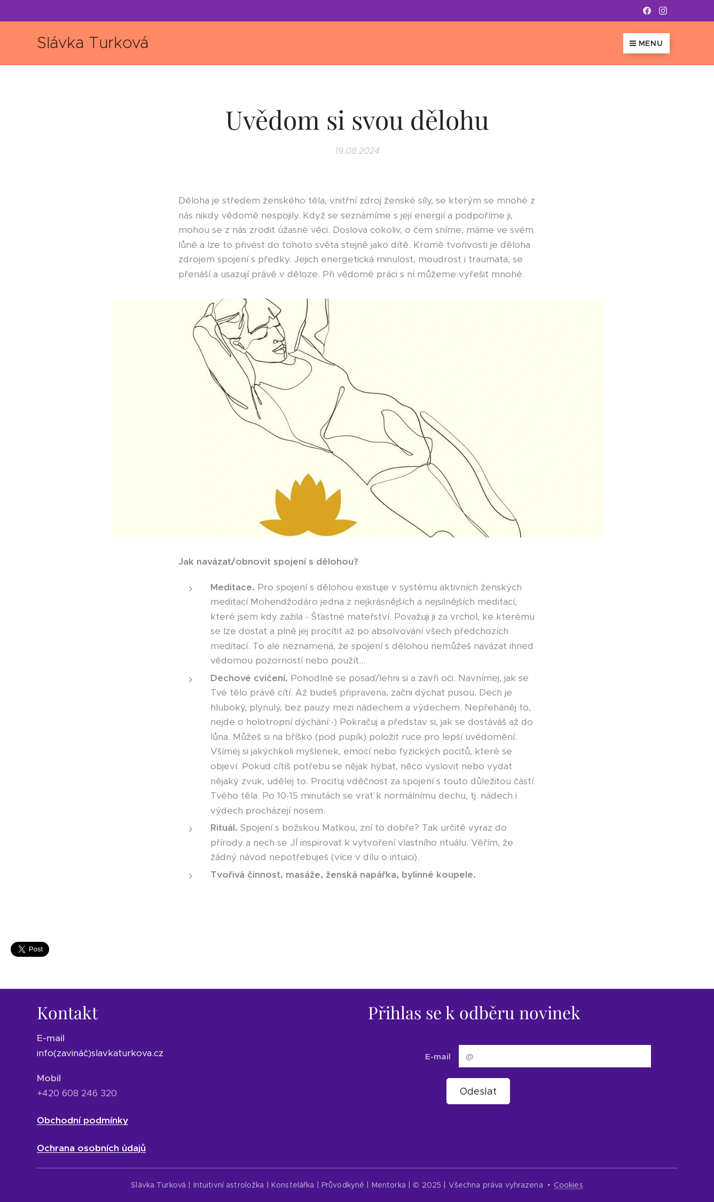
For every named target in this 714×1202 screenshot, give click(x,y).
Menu (646, 43)
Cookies (568, 1185)
